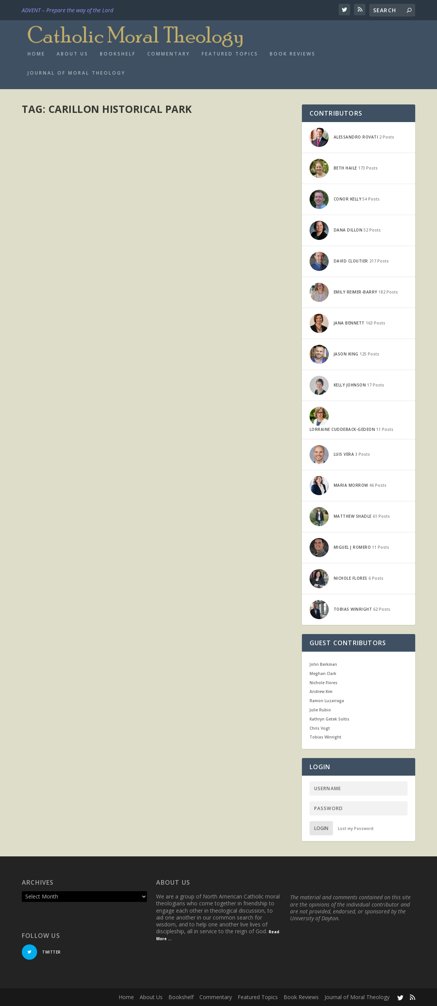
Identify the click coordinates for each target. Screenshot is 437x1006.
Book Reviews (293, 54)
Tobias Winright (325, 737)
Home (36, 54)
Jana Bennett (49, 297)
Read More (49, 354)
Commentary (168, 54)
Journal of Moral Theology (77, 73)
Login (321, 828)
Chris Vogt (320, 728)
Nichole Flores (324, 682)
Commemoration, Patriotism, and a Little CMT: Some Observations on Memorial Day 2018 (85, 274)
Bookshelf (118, 54)
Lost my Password (355, 828)
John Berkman (323, 664)
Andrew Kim (321, 691)
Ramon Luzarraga (327, 700)
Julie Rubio (320, 710)
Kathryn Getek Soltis (329, 719)
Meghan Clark (323, 673)
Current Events (117, 297)
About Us (72, 54)
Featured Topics (230, 54)
